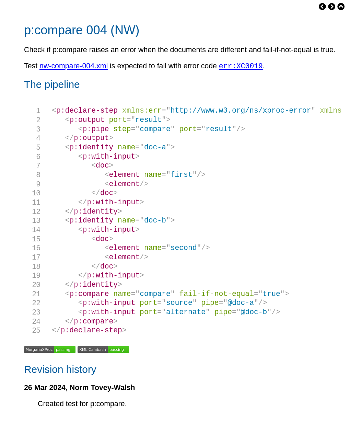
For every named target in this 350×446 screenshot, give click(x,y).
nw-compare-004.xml (73, 67)
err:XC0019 (241, 67)
